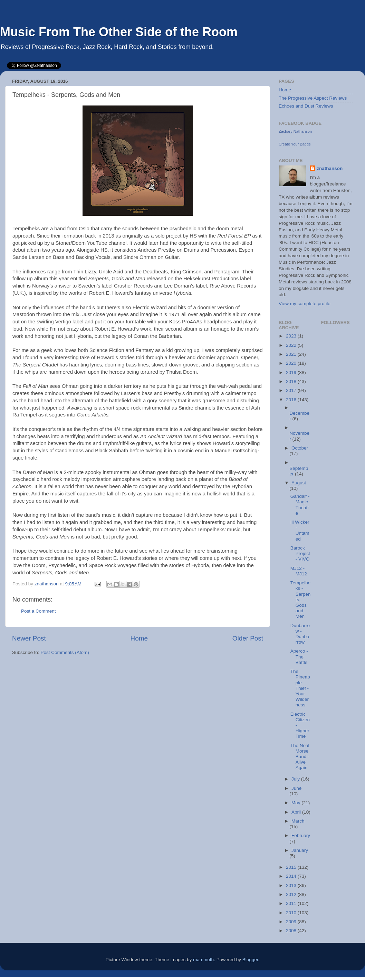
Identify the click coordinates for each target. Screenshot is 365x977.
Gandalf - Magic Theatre (300, 505)
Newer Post (29, 638)
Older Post (247, 638)
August (298, 482)
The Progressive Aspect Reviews (313, 98)
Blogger (250, 959)
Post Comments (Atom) (65, 652)
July (296, 779)
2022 (292, 345)
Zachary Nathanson (295, 131)
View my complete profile (304, 303)
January (299, 850)
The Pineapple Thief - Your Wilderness (300, 688)
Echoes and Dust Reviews (306, 106)
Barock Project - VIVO (300, 553)
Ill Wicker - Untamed (299, 531)
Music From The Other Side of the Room (119, 32)
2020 (292, 363)
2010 (292, 912)
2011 (292, 903)
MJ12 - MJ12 (298, 571)
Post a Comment (38, 611)
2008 (292, 930)
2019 (292, 372)
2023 (292, 336)
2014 (292, 876)
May (296, 802)
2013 (292, 885)
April (296, 812)
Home (139, 638)
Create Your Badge (295, 144)
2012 (292, 894)
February (300, 835)
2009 (292, 921)
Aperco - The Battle (299, 656)
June (296, 788)
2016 (292, 399)
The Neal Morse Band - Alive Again (299, 756)
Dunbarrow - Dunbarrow (300, 634)
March (298, 821)
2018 (292, 381)
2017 (292, 390)
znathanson (330, 168)
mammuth (203, 959)
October (299, 448)
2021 (292, 354)
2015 (292, 867)
